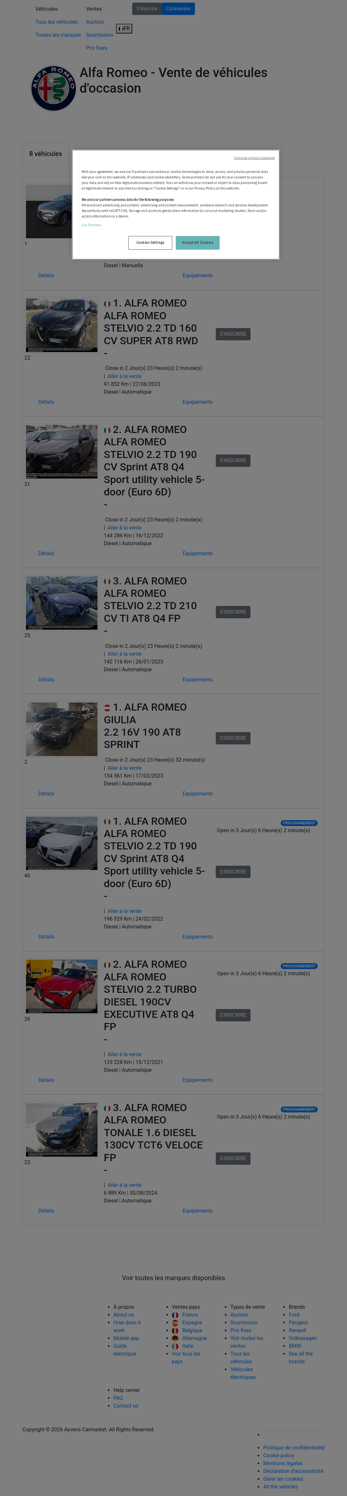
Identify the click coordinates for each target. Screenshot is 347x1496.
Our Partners (91, 225)
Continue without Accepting (254, 158)
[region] (176, 205)
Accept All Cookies (197, 242)
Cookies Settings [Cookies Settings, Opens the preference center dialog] (150, 242)
